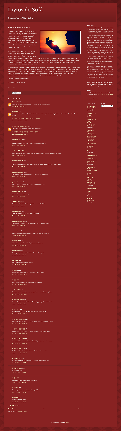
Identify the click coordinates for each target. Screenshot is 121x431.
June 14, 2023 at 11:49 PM (19, 235)
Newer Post (11, 409)
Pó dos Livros (91, 199)
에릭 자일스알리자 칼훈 (18, 338)
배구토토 (14, 118)
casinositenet (16, 240)
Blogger (68, 422)
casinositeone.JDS (17, 139)
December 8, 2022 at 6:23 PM (20, 121)
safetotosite (15, 231)
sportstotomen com (17, 191)
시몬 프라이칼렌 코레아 (18, 329)
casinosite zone (16, 211)
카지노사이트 (15, 378)
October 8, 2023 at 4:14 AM (19, 294)
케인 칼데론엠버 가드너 (18, 348)
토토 (38, 132)
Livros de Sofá (25, 9)
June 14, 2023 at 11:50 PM (19, 245)
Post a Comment (14, 405)
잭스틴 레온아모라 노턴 (18, 319)
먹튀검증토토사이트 (17, 299)
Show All (96, 203)
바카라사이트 (15, 280)
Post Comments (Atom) (21, 411)
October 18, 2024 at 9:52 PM (19, 343)
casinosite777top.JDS (18, 151)
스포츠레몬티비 (30, 118)
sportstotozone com (18, 221)
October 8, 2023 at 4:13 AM (19, 274)
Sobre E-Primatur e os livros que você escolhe (92, 172)
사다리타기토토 (21, 118)
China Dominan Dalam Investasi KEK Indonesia (91, 124)
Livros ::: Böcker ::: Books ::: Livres (91, 190)
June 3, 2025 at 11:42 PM (19, 402)
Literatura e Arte (91, 113)
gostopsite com (16, 182)
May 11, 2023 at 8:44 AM (18, 145)
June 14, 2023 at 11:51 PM (19, 255)
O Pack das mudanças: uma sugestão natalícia (91, 182)
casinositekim (16, 250)
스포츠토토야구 (33, 132)
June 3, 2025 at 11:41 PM (19, 363)
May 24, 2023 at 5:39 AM (18, 206)
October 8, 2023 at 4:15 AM (19, 304)
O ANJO (89, 115)
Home (44, 409)
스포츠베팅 (37, 118)
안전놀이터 (15, 111)
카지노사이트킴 (16, 289)
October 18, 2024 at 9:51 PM (19, 323)
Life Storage (90, 109)
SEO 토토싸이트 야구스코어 (19, 126)
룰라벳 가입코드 (16, 368)
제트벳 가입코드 (16, 358)
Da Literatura (90, 151)
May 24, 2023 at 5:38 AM (18, 186)
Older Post (77, 409)
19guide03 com (16, 201)
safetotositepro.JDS (17, 160)
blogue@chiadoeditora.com (105, 94)
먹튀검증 (14, 270)
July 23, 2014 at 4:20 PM (18, 106)
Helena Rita (15, 102)
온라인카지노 (15, 309)
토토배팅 (20, 132)
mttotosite (15, 260)
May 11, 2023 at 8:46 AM (18, 167)
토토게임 (26, 132)
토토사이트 (15, 387)
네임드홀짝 (15, 132)
